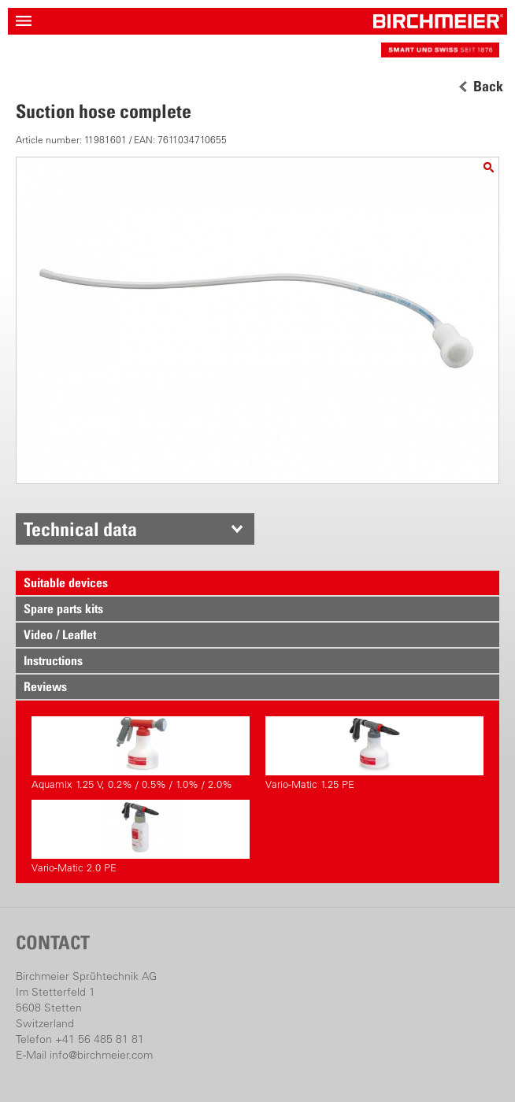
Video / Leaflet (60, 634)
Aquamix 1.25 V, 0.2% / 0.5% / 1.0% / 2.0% (140, 753)
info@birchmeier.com (101, 1055)
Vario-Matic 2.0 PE (140, 837)
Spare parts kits (63, 608)
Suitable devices (66, 582)
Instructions (53, 660)
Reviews (45, 686)
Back (488, 86)
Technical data (80, 529)
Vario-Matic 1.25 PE (374, 753)
